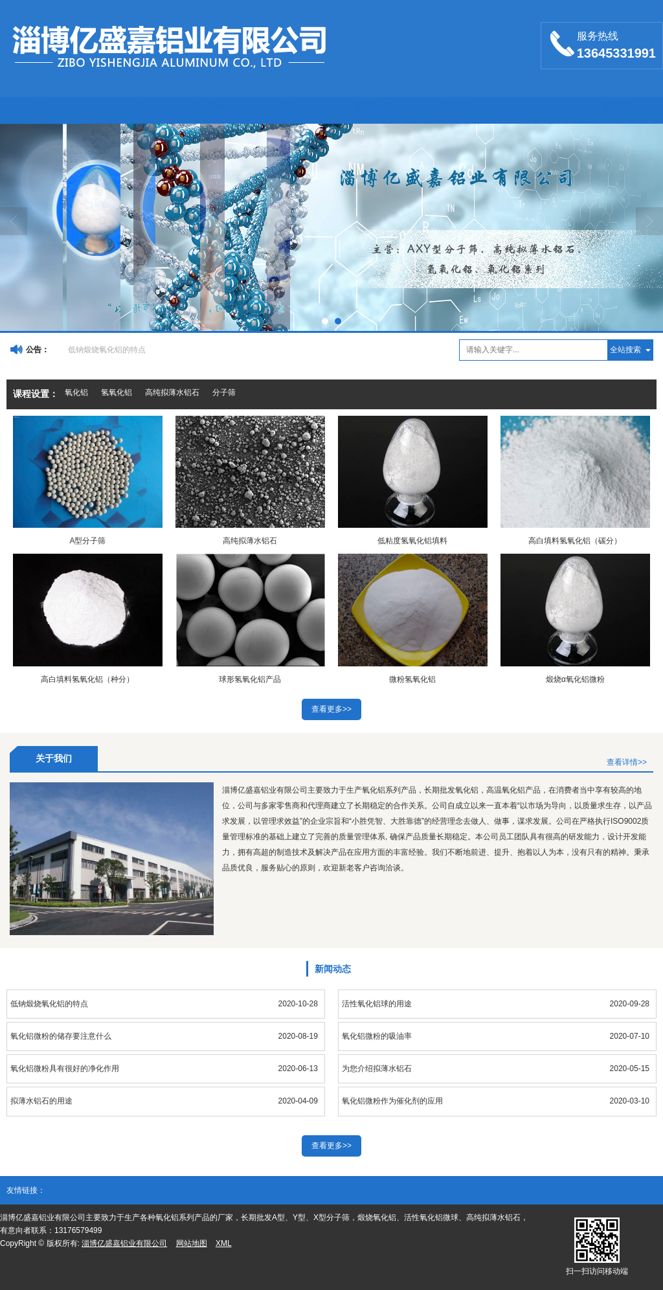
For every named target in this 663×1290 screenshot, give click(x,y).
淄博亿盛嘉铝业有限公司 (124, 1243)
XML (224, 1243)
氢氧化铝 (116, 392)
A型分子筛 (87, 540)
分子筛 (224, 392)
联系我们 (456, 106)
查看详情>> (627, 762)
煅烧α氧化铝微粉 (575, 679)
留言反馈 (621, 106)
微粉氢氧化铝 (412, 679)
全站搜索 (625, 349)
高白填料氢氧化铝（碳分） (575, 540)
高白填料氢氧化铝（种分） (87, 679)
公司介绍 (124, 106)
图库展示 (290, 106)
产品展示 (207, 106)
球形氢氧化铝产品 (250, 679)
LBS (538, 106)
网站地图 (191, 1243)
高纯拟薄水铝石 (172, 392)
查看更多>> (331, 709)
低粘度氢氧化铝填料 (412, 540)
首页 (41, 106)
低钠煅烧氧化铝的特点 (107, 349)
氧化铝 (76, 392)
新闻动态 (373, 106)
